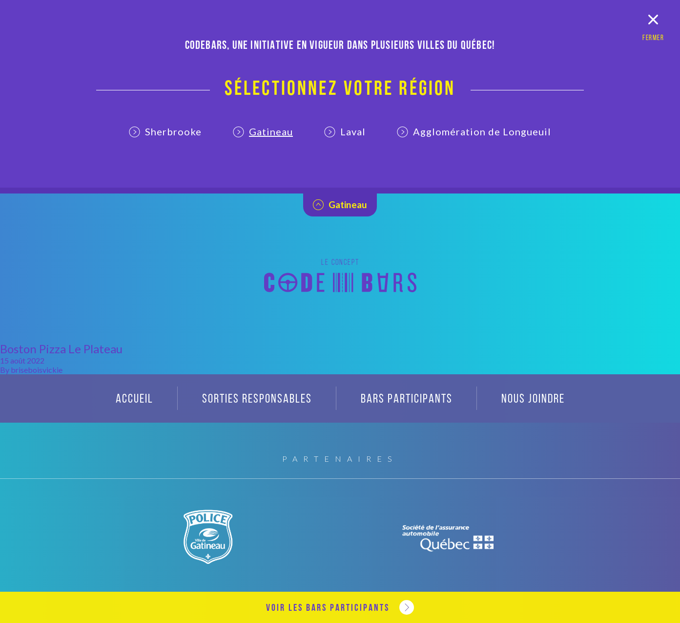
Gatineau (263, 131)
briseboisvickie (36, 369)
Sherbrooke (165, 131)
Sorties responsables (257, 399)
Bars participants (407, 399)
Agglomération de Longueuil (474, 131)
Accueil (134, 399)
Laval (345, 131)
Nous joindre (533, 399)
